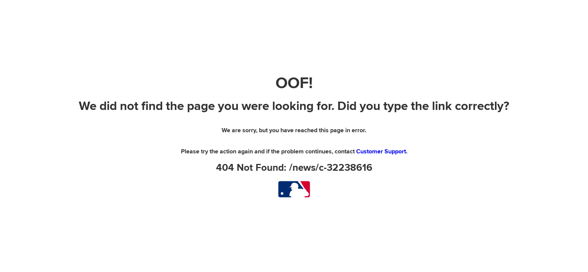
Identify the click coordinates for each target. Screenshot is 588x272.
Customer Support (381, 151)
